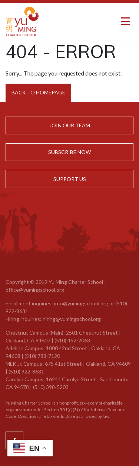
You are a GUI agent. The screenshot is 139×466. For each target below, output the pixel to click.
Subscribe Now (69, 152)
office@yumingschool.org (35, 289)
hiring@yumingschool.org (72, 319)
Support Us (69, 179)
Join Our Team (69, 125)
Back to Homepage (38, 92)
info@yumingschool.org (81, 303)
